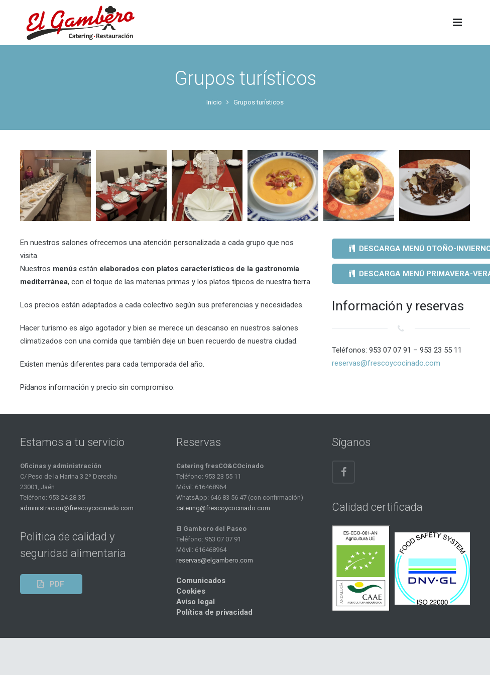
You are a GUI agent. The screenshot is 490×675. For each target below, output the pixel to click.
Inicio (214, 102)
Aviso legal (195, 601)
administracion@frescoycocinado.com (77, 508)
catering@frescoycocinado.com (223, 508)
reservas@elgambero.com (214, 560)
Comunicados (200, 580)
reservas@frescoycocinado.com (386, 363)
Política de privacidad (214, 612)
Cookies (190, 591)
